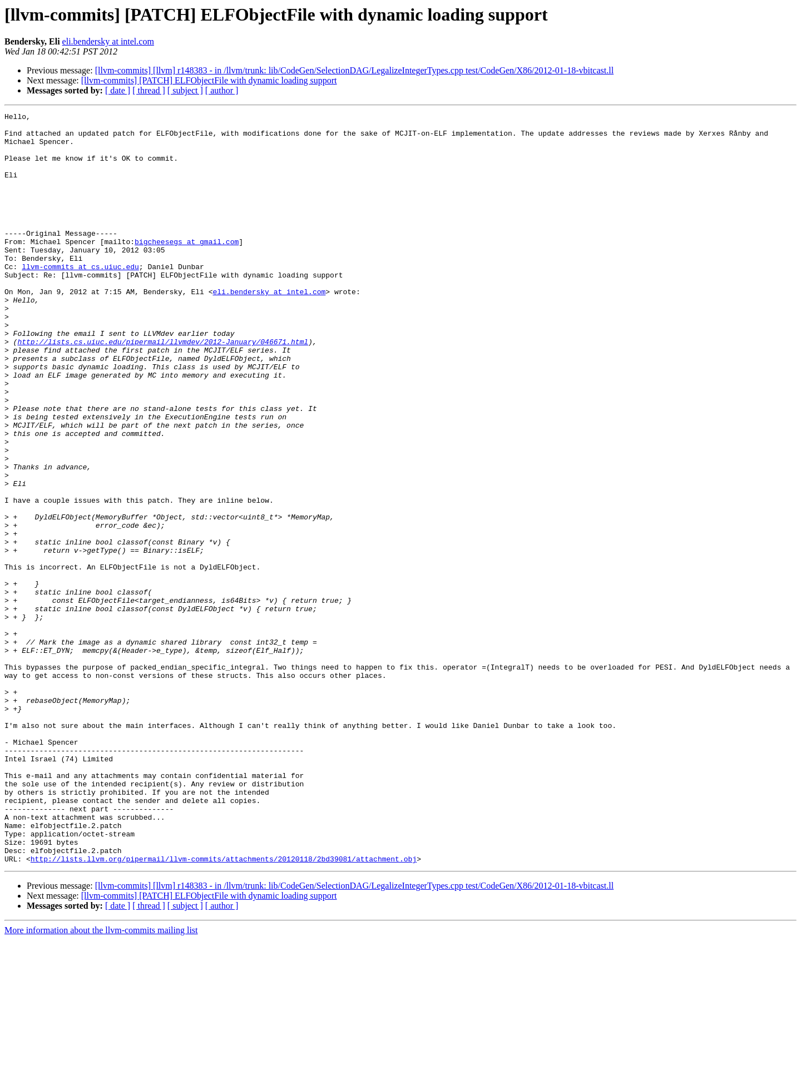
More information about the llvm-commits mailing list (101, 1080)
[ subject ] (185, 90)
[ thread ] (148, 90)
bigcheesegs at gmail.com (187, 268)
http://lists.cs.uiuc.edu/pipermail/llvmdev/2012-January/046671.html (162, 388)
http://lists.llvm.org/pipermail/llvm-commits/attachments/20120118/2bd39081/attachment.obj (224, 1009)
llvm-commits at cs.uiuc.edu (80, 298)
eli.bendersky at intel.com (108, 41)
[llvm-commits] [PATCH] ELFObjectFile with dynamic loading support (209, 80)
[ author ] (222, 90)
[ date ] (117, 90)
